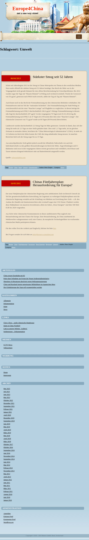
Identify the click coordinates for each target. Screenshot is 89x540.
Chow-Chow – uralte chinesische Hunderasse (19, 323)
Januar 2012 (8, 480)
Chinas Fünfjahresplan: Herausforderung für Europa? (52, 183)
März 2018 (7, 442)
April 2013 (7, 477)
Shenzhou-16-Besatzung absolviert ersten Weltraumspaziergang (25, 282)
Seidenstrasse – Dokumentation (14, 332)
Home (6, 372)
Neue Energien (40, 244)
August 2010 (8, 494)
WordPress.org (8, 522)
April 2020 (7, 415)
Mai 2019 (7, 427)
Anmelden (7, 514)
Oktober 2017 (8, 444)
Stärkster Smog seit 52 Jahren (53, 77)
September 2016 (9, 450)
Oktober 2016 (8, 447)
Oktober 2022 (8, 400)
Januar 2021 (8, 412)
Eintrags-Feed (8, 516)
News (62, 167)
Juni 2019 (7, 424)
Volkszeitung (8, 348)
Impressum (7, 375)
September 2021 (9, 406)
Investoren (31, 244)
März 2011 (7, 489)
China (16, 167)
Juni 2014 (7, 462)
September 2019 (9, 421)
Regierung (49, 244)
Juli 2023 (7, 392)
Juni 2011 (7, 483)
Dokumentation (9, 304)
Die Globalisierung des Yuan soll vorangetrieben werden (23, 287)
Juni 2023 (7, 395)
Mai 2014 (7, 465)
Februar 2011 (8, 491)
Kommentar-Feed (9, 519)
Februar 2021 (8, 409)
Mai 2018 (7, 436)
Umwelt (25, 167)
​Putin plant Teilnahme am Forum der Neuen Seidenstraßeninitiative (26, 279)
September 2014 (9, 459)
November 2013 (9, 471)
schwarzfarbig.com (19, 158)
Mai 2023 (7, 397)
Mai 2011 (7, 486)
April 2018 (7, 439)
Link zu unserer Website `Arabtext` (15, 329)
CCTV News (8, 345)
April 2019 (7, 430)
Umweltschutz (32, 167)
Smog (20, 167)
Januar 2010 (8, 500)
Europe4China (27, 8)
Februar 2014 (8, 468)
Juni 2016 (7, 453)
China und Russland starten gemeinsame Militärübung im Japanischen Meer (29, 284)
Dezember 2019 (9, 418)
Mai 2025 (7, 389)
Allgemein (7, 301)
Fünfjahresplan (23, 244)
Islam (5, 307)
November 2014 (9, 456)
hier (54, 228)
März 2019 (7, 433)
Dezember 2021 (9, 403)
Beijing (11, 167)
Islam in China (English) (12, 326)
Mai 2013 (7, 474)
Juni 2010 (7, 497)
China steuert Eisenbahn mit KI (14, 276)
